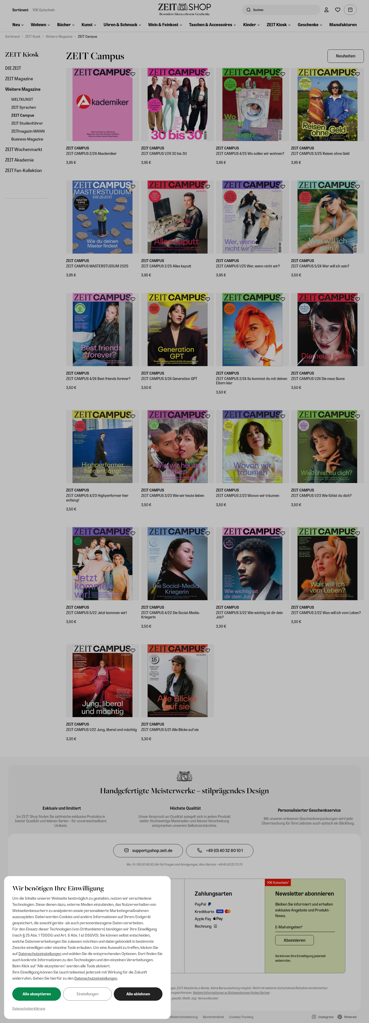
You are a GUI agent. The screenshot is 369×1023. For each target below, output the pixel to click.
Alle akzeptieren (37, 994)
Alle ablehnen (138, 994)
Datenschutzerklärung (28, 1008)
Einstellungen (87, 994)
